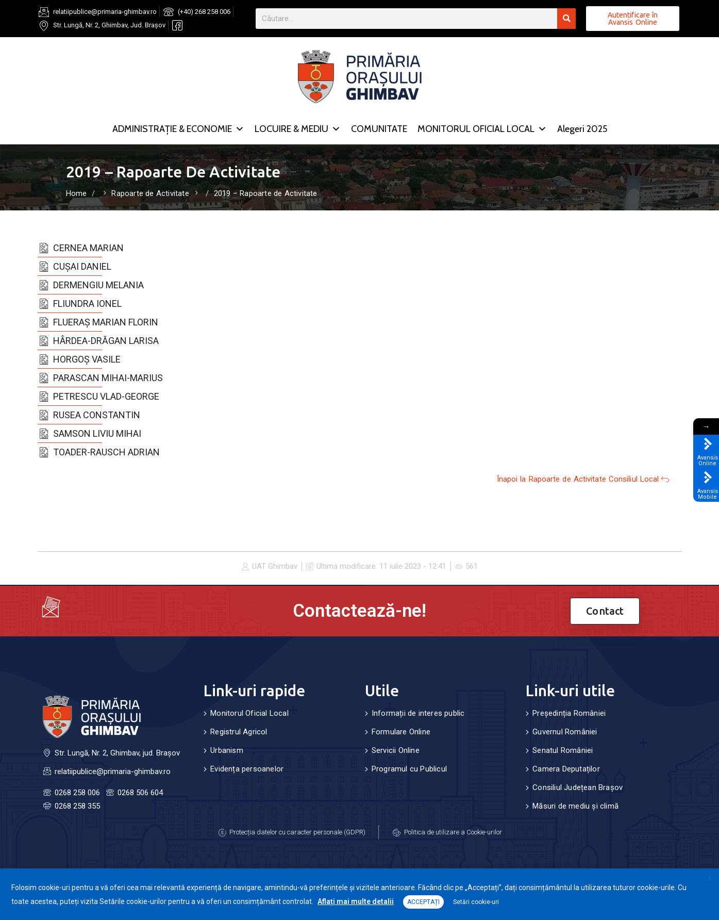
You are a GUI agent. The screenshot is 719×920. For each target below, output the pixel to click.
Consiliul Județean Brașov (577, 787)
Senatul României (562, 750)
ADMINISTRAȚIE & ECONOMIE (178, 128)
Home (76, 193)
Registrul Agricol (238, 731)
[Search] (566, 18)
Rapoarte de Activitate (150, 193)
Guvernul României (564, 731)
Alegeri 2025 (582, 129)
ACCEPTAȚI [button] (423, 902)
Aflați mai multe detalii (355, 901)
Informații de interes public (418, 713)
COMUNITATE (379, 129)
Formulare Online (401, 731)
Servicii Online (396, 750)
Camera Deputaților (566, 769)
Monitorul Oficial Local (249, 713)
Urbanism (226, 750)
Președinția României (569, 713)
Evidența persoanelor (246, 769)
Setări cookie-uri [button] (476, 902)
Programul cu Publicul (409, 769)
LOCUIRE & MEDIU (298, 128)
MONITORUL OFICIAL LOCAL (482, 128)
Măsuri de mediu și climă (575, 806)
